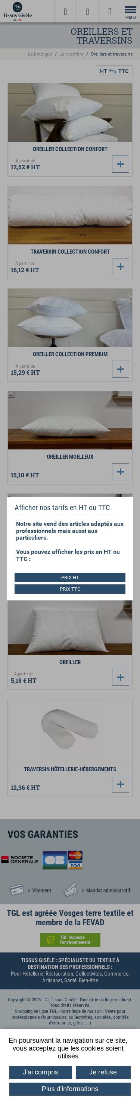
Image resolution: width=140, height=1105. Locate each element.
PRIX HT (70, 577)
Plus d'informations (70, 1089)
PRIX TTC (70, 589)
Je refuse (103, 1072)
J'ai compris (40, 1072)
